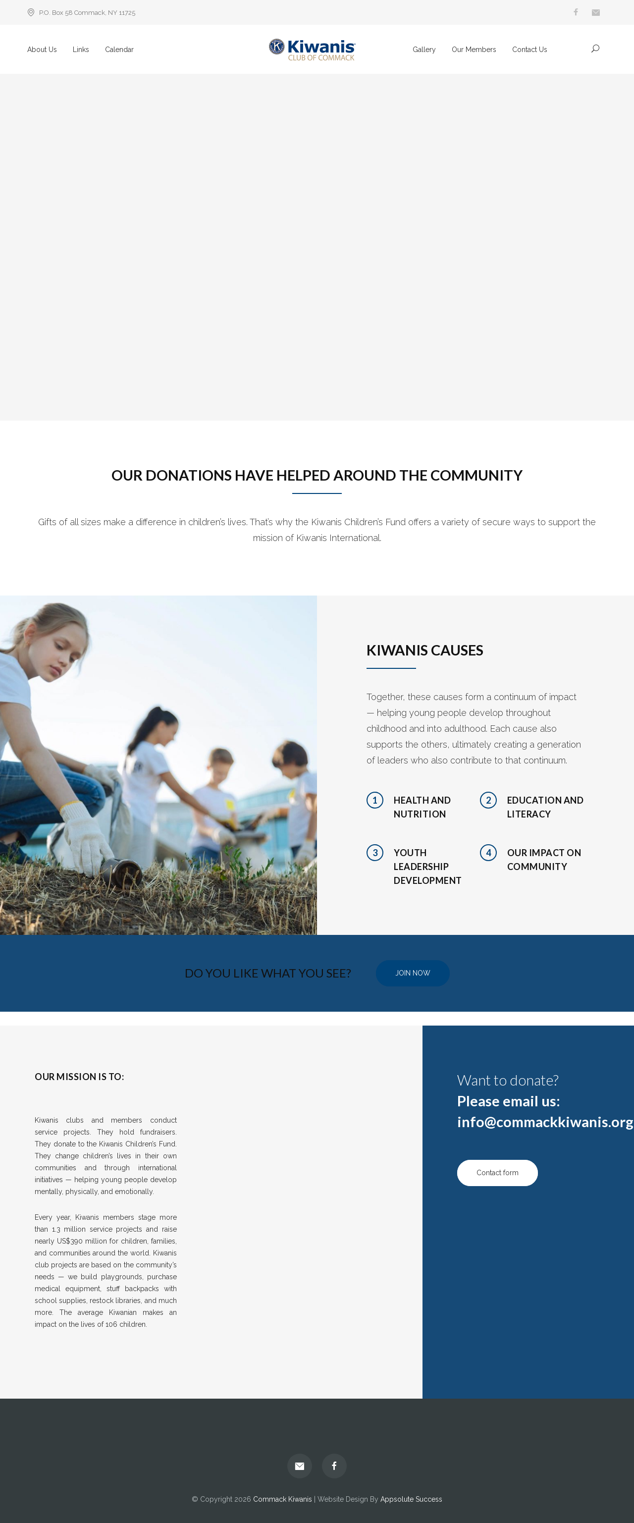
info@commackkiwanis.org (545, 1121)
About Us (42, 50)
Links (81, 50)
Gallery (424, 50)
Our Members (474, 50)
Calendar (119, 50)
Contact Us (529, 50)
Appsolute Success (411, 1499)
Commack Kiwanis (282, 1499)
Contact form (497, 1173)
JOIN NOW (412, 973)
